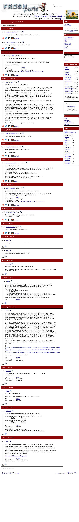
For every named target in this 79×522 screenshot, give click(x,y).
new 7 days (67, 160)
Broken (66, 138)
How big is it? (67, 43)
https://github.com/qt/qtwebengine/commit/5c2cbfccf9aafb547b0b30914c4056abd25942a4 (32, 379)
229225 (18, 466)
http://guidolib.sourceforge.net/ (16, 501)
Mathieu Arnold (10, 230)
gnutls (66, 67)
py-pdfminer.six (68, 81)
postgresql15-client (69, 90)
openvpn (67, 74)
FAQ (65, 41)
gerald (8, 302)
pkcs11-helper (68, 79)
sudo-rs (66, 82)
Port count (67, 137)
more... (66, 60)
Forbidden (67, 144)
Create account (67, 25)
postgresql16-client (69, 91)
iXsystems (74, 30)
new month (67, 163)
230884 (18, 437)
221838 (18, 504)
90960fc (16, 39)
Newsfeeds (66, 124)
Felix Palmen (10, 56)
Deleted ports (67, 121)
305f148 (16, 253)
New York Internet (68, 30)
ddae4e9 (16, 79)
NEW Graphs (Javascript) (70, 132)
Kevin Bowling (10, 204)
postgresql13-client (69, 86)
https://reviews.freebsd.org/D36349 (32, 75)
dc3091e (16, 169)
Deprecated (67, 140)
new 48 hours (68, 158)
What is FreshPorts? (68, 37)
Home (65, 118)
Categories (66, 120)
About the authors (68, 39)
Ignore (66, 142)
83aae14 (16, 49)
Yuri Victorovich (11, 32)
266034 (23, 70)
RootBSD (71, 31)
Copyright (57, 519)
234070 (18, 392)
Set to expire (67, 153)
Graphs (66, 131)
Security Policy (67, 44)
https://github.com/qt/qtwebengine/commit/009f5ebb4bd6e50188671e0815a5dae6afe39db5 (32, 386)
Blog (65, 47)
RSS (75, 518)
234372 (18, 414)
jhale (7, 427)
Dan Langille (66, 519)
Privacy (66, 46)
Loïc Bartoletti (11, 176)
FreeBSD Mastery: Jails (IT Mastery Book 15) (47, 16)
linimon (8, 406)
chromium (67, 69)
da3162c (16, 224)
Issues (65, 40)
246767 (18, 215)
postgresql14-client (69, 88)
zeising (8, 284)
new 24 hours (68, 156)
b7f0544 (16, 138)
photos (62, 18)
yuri (7, 259)
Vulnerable (67, 149)
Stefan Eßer (9, 86)
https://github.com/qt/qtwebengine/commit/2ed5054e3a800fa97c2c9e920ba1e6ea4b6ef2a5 (32, 382)
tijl (7, 335)
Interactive (67, 154)
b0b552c (16, 152)
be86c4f (16, 197)
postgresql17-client (69, 93)
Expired (66, 151)
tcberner (8, 449)
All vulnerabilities (71, 106)
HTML (69, 518)
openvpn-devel (68, 75)
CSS (72, 518)
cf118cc (16, 239)
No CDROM (68, 147)
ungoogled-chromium (67, 71)
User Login (66, 24)
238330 (18, 324)
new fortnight (68, 161)
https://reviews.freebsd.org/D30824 (32, 220)
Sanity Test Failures (68, 122)
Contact (66, 48)
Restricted (67, 145)
